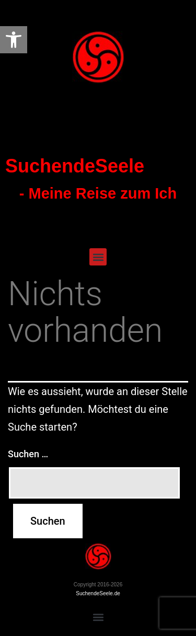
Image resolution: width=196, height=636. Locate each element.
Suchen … (28, 453)
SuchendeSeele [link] (74, 166)
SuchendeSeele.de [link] (98, 593)
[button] (98, 256)
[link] (13, 39)
